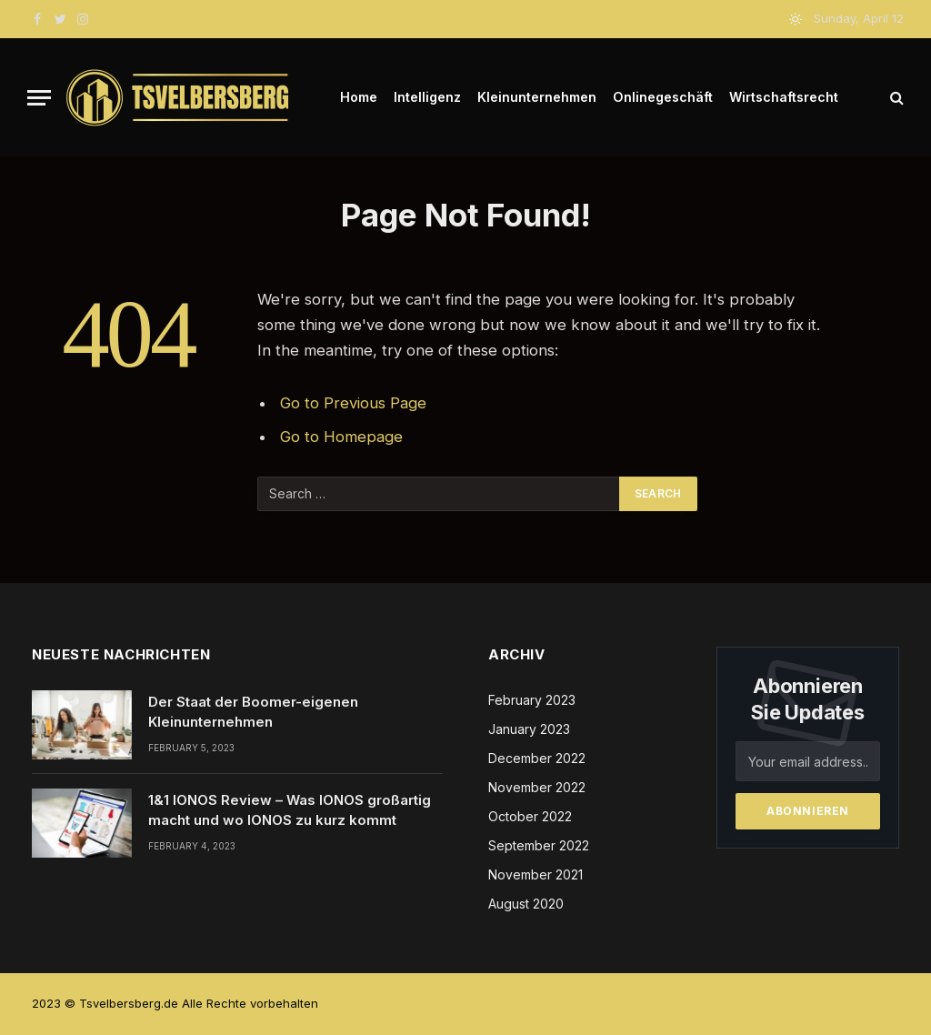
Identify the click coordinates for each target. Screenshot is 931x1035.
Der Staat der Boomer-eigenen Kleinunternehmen (253, 711)
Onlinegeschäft (663, 97)
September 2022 (538, 845)
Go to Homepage (341, 436)
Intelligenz (427, 97)
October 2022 (530, 816)
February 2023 (532, 700)
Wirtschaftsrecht (783, 97)
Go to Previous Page (353, 403)
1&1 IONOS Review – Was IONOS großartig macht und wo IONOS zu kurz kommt (289, 809)
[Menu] (39, 97)
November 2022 (537, 787)
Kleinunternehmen (536, 97)
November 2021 (535, 874)
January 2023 (529, 729)
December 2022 (537, 758)
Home (358, 97)
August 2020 (526, 903)
